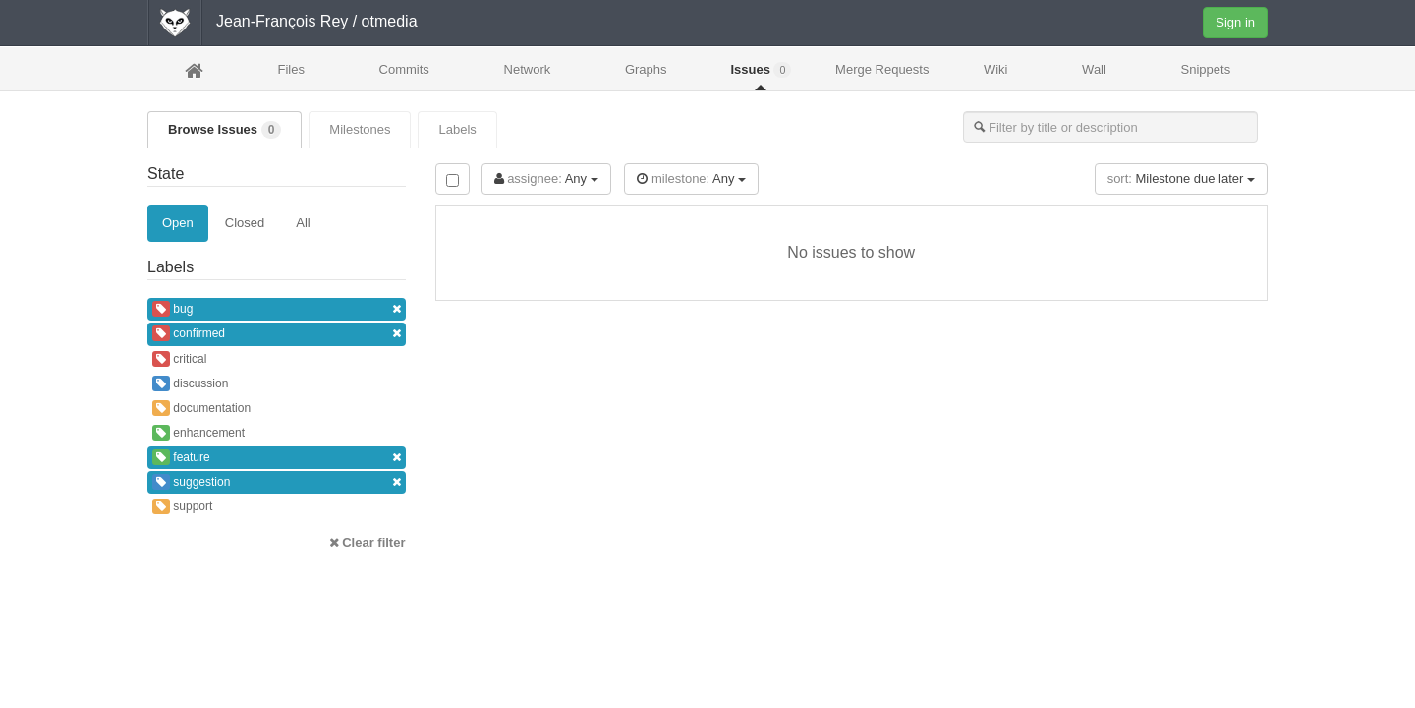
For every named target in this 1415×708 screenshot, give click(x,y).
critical (179, 359)
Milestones (359, 129)
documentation (201, 408)
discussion (190, 383)
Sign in (1235, 22)
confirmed (276, 333)
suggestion (276, 482)
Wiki (996, 69)
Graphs (646, 69)
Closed (244, 222)
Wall (1094, 69)
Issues (760, 70)
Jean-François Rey (282, 21)
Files (290, 69)
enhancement (198, 433)
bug (276, 309)
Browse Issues (224, 130)
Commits (404, 69)
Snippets (1206, 69)
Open (178, 222)
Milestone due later (1181, 178)
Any (546, 178)
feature (276, 457)
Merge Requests (882, 75)
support (182, 506)
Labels (457, 129)
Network (527, 69)
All (303, 222)
